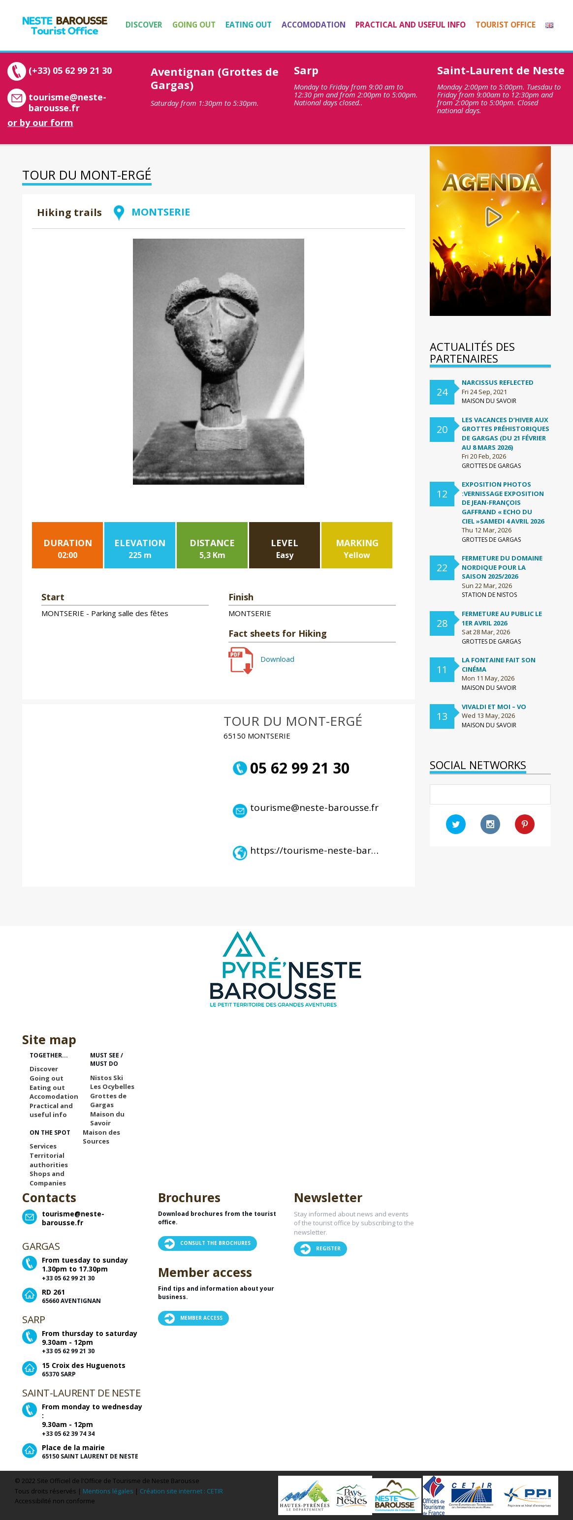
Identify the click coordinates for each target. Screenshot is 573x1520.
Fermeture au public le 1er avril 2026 (502, 618)
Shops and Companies (48, 1178)
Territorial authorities (49, 1160)
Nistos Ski (106, 1077)
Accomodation (314, 24)
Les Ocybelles (112, 1086)
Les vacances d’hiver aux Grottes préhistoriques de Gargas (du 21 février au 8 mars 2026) (505, 433)
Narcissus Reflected (498, 382)
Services (43, 1146)
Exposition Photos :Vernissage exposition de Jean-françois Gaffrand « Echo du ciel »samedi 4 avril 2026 (503, 502)
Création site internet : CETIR (181, 1491)
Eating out (248, 24)
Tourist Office (506, 24)
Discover (144, 24)
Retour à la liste (361, 225)
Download (261, 659)
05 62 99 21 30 (291, 768)
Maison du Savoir (107, 1119)
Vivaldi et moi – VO (494, 706)
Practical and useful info (410, 24)
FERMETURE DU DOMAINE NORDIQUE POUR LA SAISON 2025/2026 (502, 567)
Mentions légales (108, 1491)
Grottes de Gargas (108, 1100)
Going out (194, 24)
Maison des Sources (101, 1137)
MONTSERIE (151, 211)
